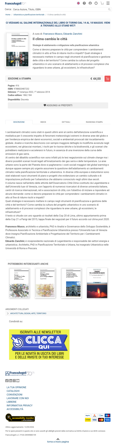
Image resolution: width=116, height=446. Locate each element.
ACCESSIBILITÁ (15, 409)
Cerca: (8, 9)
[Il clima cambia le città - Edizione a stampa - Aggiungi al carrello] (108, 79)
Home (7, 15)
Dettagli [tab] (66, 122)
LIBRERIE (11, 401)
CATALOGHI (13, 391)
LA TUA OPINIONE (16, 387)
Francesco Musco (52, 33)
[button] (77, 3)
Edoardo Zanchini (72, 33)
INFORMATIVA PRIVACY (19, 405)
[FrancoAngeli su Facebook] (6, 381)
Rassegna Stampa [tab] (94, 122)
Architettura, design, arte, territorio (28, 313)
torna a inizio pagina (58, 441)
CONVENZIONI (14, 394)
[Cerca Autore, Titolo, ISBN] (59, 9)
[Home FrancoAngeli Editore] (15, 3)
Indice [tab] (43, 122)
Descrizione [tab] (18, 122)
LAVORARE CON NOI (18, 398)
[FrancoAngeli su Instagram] (14, 381)
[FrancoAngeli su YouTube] (17, 381)
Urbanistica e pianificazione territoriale (28, 15)
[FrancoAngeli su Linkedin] (10, 381)
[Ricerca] (109, 9)
